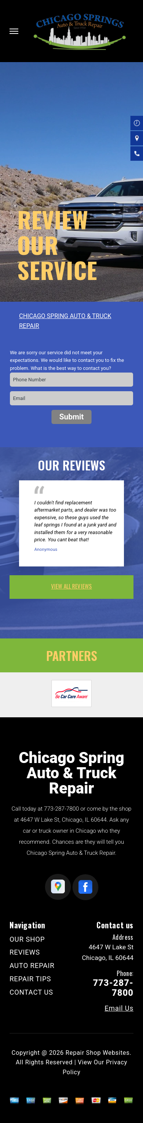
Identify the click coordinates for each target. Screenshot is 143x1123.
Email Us (118, 1008)
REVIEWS (25, 952)
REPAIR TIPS (30, 979)
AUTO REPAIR (32, 965)
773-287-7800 (61, 808)
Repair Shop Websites (98, 1052)
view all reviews (71, 586)
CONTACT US (31, 992)
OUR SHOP (27, 939)
